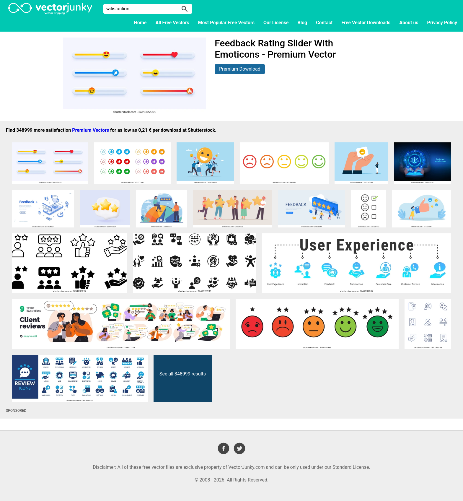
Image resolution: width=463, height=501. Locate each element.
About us (408, 22)
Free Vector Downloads (365, 22)
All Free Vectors (172, 22)
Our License (276, 22)
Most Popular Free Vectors (226, 22)
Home (140, 22)
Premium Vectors (90, 130)
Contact (324, 22)
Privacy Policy (442, 22)
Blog (302, 22)
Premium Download (239, 69)
